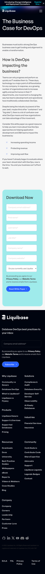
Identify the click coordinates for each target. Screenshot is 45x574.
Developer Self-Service (31, 395)
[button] (40, 11)
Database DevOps (10, 389)
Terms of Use (36, 562)
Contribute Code (32, 452)
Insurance (29, 427)
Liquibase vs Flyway (8, 399)
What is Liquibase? (11, 393)
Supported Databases (7, 426)
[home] (8, 10)
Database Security (33, 389)
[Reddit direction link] (27, 538)
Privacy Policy (20, 562)
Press (4, 528)
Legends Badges (32, 474)
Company (6, 506)
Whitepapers (8, 468)
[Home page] (15, 318)
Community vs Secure (9, 383)
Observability (30, 401)
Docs (4, 452)
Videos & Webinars (11, 481)
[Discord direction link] (22, 538)
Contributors (30, 448)
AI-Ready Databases (29, 406)
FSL (12, 561)
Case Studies (8, 486)
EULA (4, 561)
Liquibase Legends (33, 470)
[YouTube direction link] (17, 538)
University (7, 456)
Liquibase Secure (10, 416)
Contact (28, 478)
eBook (5, 472)
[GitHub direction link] (4, 538)
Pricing (5, 432)
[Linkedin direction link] (9, 538)
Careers (6, 510)
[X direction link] (13, 538)
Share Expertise (32, 456)
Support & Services (11, 420)
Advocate (29, 461)
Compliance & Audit (31, 383)
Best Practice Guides (8, 462)
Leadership (7, 515)
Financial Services (33, 423)
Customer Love (9, 523)
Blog (4, 490)
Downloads (7, 448)
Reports (6, 477)
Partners (6, 519)
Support (28, 465)
